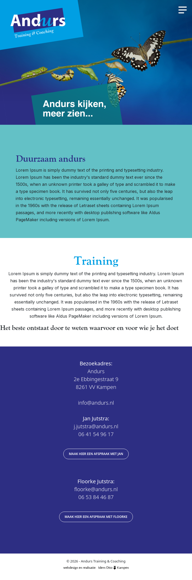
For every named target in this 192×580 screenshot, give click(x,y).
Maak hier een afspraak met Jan (96, 454)
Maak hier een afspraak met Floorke (96, 516)
